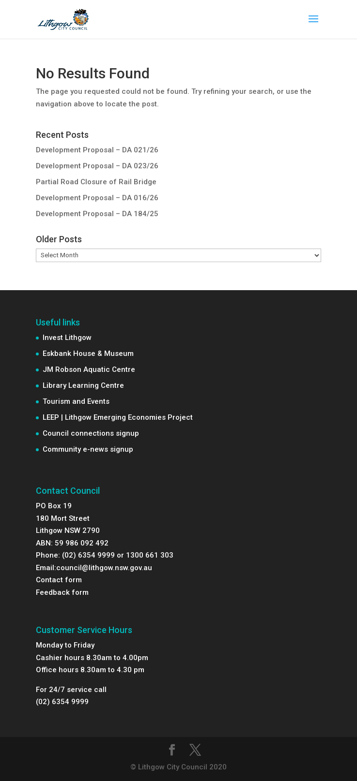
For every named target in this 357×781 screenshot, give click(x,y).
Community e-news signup (88, 449)
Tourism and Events (76, 401)
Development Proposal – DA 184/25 (97, 213)
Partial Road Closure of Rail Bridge (96, 181)
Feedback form (62, 592)
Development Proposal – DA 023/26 (97, 166)
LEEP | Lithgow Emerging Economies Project (118, 417)
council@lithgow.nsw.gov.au (104, 567)
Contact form (59, 579)
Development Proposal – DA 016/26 (97, 197)
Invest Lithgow (67, 337)
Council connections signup (91, 433)
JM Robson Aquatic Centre (89, 369)
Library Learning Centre (83, 385)
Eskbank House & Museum (88, 353)
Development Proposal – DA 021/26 (97, 150)
